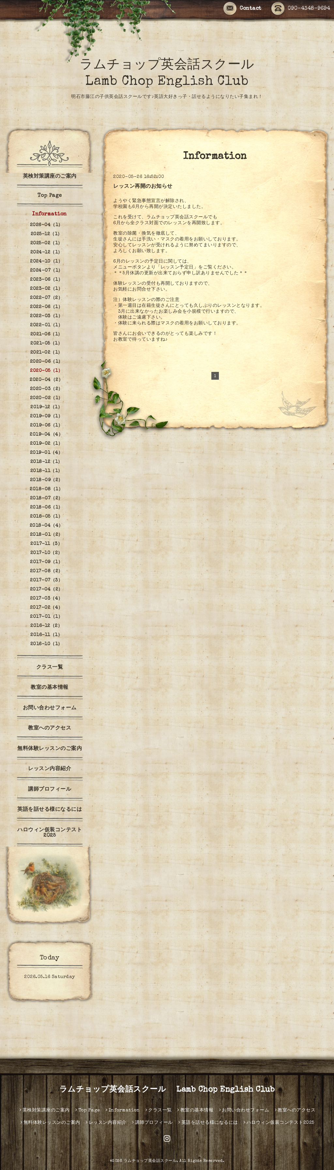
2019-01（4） (46, 453)
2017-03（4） (46, 598)
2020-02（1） (46, 398)
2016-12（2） (46, 626)
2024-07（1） (46, 270)
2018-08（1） (46, 489)
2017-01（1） (46, 617)
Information (49, 214)
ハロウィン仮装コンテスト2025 (49, 833)
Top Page (50, 195)
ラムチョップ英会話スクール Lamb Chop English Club (167, 1090)
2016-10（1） (46, 644)
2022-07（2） (46, 298)
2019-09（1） (46, 416)
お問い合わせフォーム (50, 708)
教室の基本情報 (49, 687)
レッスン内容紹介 (49, 769)
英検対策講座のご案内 (50, 176)
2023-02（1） (46, 289)
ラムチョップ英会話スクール (150, 1161)
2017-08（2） (46, 571)
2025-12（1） (46, 234)
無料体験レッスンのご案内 (49, 749)
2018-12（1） (46, 462)
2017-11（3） (46, 544)
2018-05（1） (46, 516)
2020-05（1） (46, 371)
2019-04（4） (46, 434)
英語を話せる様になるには (49, 809)
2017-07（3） (46, 580)
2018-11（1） (46, 471)
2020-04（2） (46, 380)
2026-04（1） (46, 225)
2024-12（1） (46, 252)
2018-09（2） (46, 480)
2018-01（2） (46, 535)
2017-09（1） (46, 562)
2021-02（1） (46, 352)
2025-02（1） (46, 243)
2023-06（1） (46, 280)
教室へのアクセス (49, 728)
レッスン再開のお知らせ (143, 186)
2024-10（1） (46, 261)
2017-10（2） (46, 553)
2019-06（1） (46, 425)
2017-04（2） (46, 589)
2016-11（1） (46, 635)
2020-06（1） (46, 362)
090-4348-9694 (300, 8)
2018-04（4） (46, 526)
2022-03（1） (46, 316)
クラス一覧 (49, 667)
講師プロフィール (49, 789)
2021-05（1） (46, 343)
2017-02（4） (46, 607)
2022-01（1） (46, 325)
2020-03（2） (46, 389)
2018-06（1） (46, 507)
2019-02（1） (46, 444)
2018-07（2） (46, 498)
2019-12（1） (46, 407)
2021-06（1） (46, 334)
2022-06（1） (46, 307)
